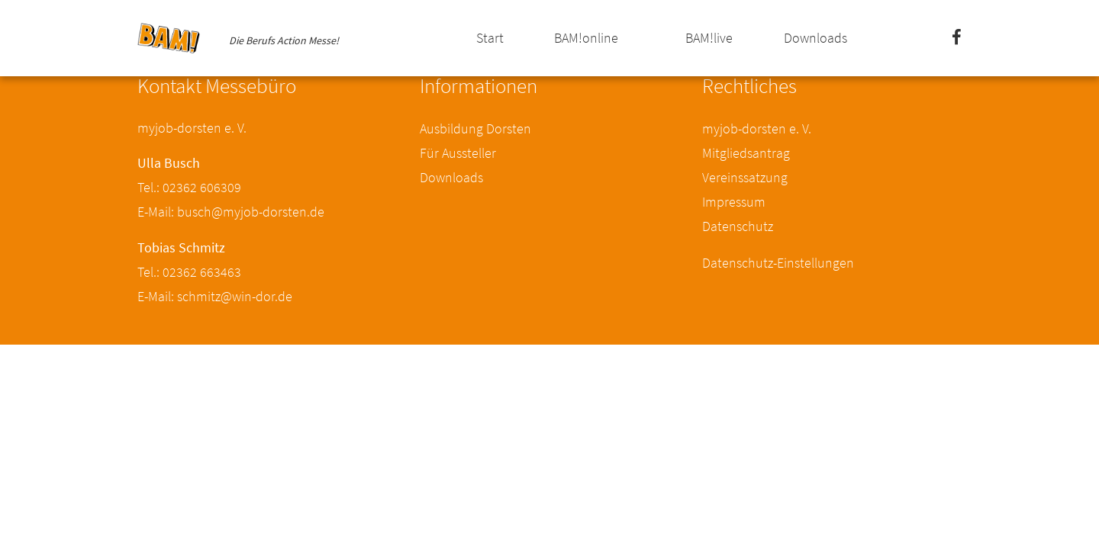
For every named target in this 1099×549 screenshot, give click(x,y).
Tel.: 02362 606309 (189, 187)
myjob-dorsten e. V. (756, 128)
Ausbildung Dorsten (475, 128)
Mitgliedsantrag (746, 153)
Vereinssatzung (745, 177)
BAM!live (709, 38)
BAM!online (586, 38)
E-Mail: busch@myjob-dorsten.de (230, 211)
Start (490, 38)
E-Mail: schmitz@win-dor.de (214, 296)
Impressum (733, 201)
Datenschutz (737, 226)
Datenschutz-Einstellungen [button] (778, 262)
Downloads (815, 38)
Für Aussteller (458, 153)
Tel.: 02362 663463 (189, 272)
